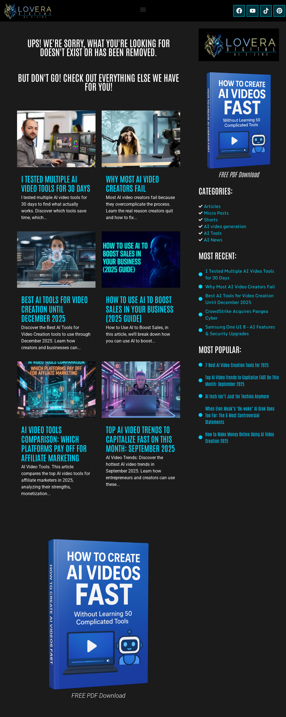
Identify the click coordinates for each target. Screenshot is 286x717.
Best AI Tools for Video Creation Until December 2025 (54, 308)
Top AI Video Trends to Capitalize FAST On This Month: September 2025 (140, 438)
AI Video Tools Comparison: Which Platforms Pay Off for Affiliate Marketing (54, 443)
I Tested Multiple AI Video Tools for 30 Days (55, 183)
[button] (143, 9)
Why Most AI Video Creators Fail (132, 183)
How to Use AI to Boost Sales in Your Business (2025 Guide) (139, 308)
